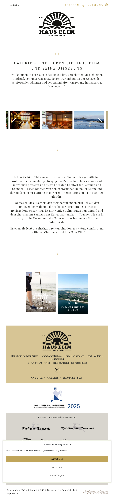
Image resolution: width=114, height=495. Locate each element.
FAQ (23, 488)
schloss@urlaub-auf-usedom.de (69, 363)
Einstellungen (57, 475)
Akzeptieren (57, 459)
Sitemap (32, 488)
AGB (42, 488)
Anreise (37, 378)
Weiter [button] (97, 122)
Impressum (12, 491)
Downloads (12, 488)
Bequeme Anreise (73, 302)
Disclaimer (53, 488)
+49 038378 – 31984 (41, 363)
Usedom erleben (41, 296)
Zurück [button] (17, 122)
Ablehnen (57, 467)
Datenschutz (68, 488)
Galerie (53, 378)
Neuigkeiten (72, 378)
